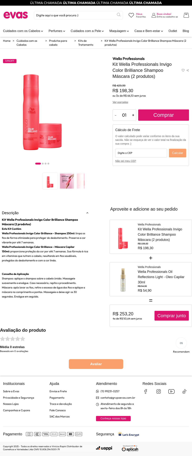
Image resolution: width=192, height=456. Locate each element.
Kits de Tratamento (85, 42)
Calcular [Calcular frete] (177, 153)
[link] (21, 31)
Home (6, 40)
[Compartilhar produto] (187, 70)
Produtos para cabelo (58, 42)
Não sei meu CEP (125, 160)
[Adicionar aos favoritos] (183, 70)
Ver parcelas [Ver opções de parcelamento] (120, 102)
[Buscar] (119, 14)
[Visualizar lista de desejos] (137, 15)
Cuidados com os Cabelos (26, 42)
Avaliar (96, 364)
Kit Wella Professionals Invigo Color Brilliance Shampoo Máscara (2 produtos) (145, 42)
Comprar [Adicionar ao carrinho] (163, 115)
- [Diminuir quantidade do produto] (116, 115)
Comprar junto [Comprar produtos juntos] (172, 315)
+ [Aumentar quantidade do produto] (133, 115)
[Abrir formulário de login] (165, 15)
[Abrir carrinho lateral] (186, 15)
